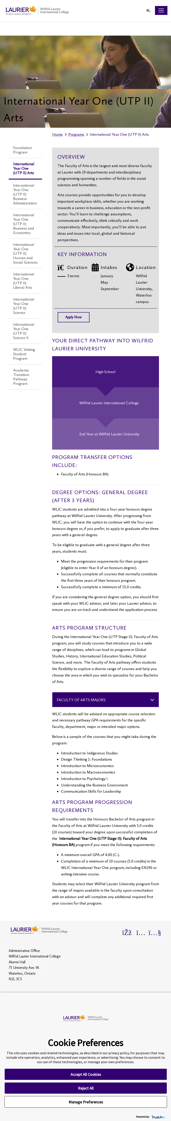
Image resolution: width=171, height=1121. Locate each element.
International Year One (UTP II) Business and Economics (23, 223)
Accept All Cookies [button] (86, 1074)
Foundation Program (22, 150)
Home (57, 134)
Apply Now (73, 317)
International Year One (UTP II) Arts (23, 168)
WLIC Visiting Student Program (24, 354)
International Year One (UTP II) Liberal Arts (23, 281)
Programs (76, 134)
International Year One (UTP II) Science (23, 306)
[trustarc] (158, 1116)
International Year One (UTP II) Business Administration (25, 194)
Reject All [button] (86, 1088)
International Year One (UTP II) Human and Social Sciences (25, 253)
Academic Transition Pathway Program (21, 377)
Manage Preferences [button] (86, 1102)
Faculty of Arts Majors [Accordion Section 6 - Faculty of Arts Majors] (81, 699)
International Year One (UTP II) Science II (23, 331)
